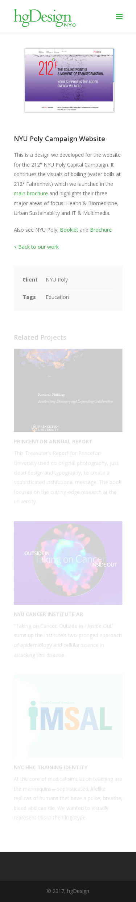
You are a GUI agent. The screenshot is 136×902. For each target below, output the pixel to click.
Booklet (69, 229)
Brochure (101, 229)
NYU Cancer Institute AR (48, 614)
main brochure (31, 193)
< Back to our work (36, 246)
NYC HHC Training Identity (50, 767)
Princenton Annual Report (53, 441)
